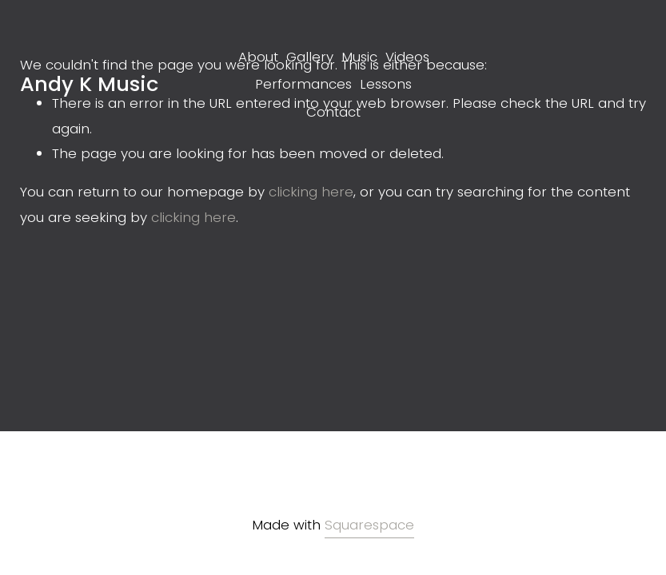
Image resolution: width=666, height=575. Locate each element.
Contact (333, 111)
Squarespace (369, 524)
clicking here (311, 191)
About (258, 56)
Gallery (309, 56)
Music (359, 56)
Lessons (386, 83)
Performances (303, 83)
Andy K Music (89, 83)
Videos (407, 56)
